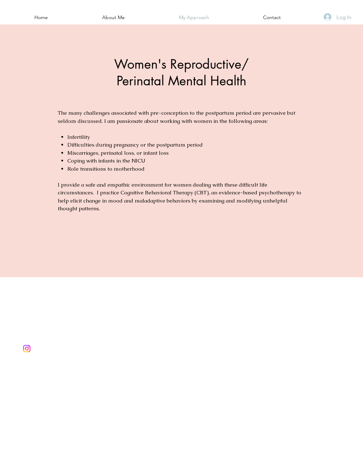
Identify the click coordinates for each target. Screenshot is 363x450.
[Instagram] (27, 348)
